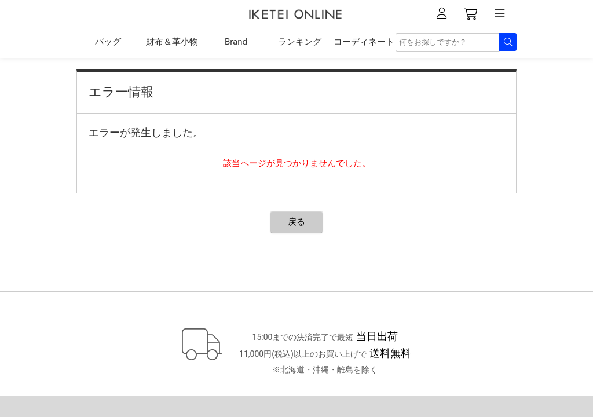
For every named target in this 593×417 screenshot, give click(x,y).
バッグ (108, 41)
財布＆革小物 (172, 41)
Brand (236, 41)
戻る (296, 222)
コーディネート (364, 41)
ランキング (299, 41)
